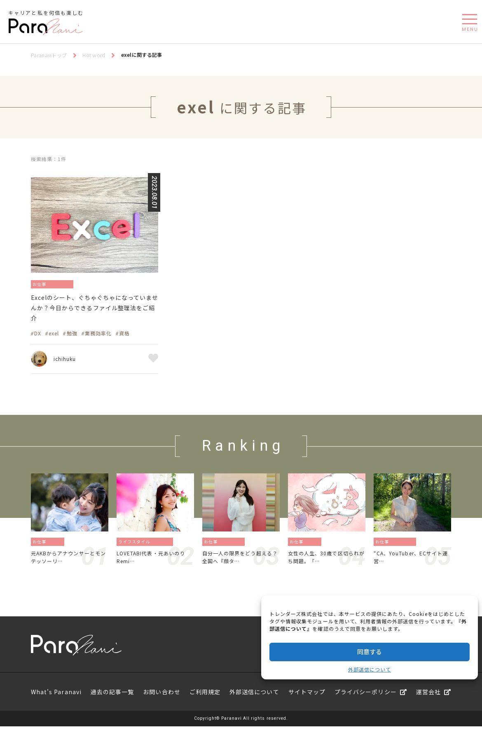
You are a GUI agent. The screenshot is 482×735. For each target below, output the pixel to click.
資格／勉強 (67, 283)
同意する (369, 651)
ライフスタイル (135, 547)
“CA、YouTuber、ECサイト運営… (411, 564)
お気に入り (153, 364)
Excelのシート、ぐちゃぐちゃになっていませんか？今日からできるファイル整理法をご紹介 (93, 311)
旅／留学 (164, 547)
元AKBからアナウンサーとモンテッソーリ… (68, 564)
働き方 (58, 547)
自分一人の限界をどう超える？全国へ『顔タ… (239, 564)
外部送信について (369, 669)
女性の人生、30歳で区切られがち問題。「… (326, 564)
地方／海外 (405, 547)
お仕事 (41, 283)
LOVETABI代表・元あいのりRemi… (154, 564)
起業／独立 (234, 547)
